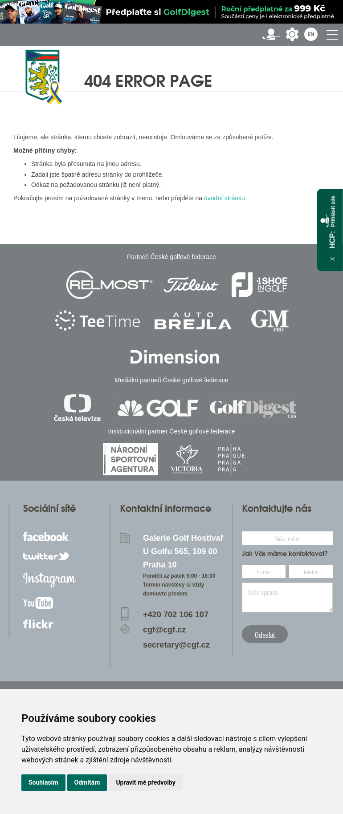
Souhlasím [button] (43, 782)
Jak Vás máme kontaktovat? (285, 554)
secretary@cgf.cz (176, 644)
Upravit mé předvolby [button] (145, 782)
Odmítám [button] (87, 782)
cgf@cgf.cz (164, 629)
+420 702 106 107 (175, 614)
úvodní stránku (224, 198)
